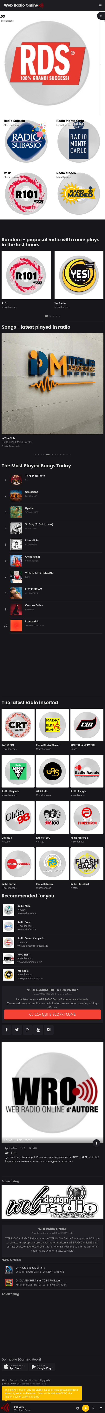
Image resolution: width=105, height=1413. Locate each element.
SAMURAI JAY (31, 496)
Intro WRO (19, 1407)
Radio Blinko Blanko (47, 745)
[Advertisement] (52, 667)
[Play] (85, 1408)
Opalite (29, 508)
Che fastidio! (32, 556)
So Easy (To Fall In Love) (39, 524)
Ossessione (31, 492)
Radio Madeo (66, 173)
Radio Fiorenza (79, 837)
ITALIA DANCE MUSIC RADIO (17, 442)
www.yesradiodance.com (30, 978)
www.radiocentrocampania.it (32, 945)
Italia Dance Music (11, 446)
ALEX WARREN (31, 593)
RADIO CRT (8, 745)
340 (33, 1148)
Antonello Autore (39, 1383)
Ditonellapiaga (31, 560)
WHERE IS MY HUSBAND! (39, 573)
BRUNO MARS (31, 544)
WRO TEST (23, 954)
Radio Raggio (78, 791)
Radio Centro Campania (30, 938)
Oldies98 (7, 837)
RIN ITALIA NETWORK (82, 745)
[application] (52, 1408)
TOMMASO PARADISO (34, 625)
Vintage (6, 841)
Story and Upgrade (39, 1380)
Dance (73, 749)
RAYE (27, 577)
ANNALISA (29, 609)
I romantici (31, 621)
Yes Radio (60, 303)
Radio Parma (9, 884)
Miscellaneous (11, 20)
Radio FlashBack (79, 884)
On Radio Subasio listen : (30, 1276)
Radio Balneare (45, 884)
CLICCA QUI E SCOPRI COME (52, 1014)
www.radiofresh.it (26, 929)
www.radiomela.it (26, 913)
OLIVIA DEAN (30, 528)
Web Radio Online (22, 1410)
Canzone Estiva (34, 605)
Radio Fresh (24, 922)
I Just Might (32, 540)
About (5, 1380)
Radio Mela (23, 906)
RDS (7, 16)
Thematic (22, 942)
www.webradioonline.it (29, 962)
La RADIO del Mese (18, 1140)
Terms (23, 1380)
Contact (14, 1380)
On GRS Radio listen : (28, 1263)
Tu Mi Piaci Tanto (35, 475)
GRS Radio (42, 791)
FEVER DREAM (33, 589)
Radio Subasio (14, 120)
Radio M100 (43, 837)
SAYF (27, 479)
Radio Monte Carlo (70, 120)
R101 (8, 173)
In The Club (8, 438)
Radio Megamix (11, 791)
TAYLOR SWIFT (31, 512)
